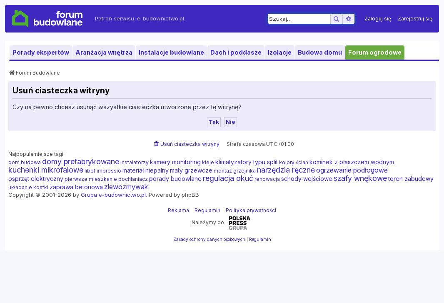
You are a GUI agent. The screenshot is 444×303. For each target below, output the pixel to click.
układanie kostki (28, 187)
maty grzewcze (191, 170)
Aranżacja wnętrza (103, 52)
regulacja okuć (228, 178)
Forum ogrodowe (375, 52)
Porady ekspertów (40, 52)
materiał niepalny (145, 170)
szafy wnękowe (360, 178)
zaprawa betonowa (76, 186)
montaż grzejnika (235, 171)
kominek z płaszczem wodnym (351, 161)
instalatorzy (134, 162)
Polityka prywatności (251, 210)
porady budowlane (175, 178)
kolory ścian (293, 162)
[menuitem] (377, 19)
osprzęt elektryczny (35, 178)
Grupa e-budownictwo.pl (113, 194)
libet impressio (103, 171)
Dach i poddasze (236, 52)
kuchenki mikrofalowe (45, 170)
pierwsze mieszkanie (91, 179)
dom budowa (24, 162)
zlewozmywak (126, 186)
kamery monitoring (175, 161)
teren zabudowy (411, 178)
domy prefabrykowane (80, 161)
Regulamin (207, 210)
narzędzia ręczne (286, 170)
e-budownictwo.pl (160, 18)
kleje (208, 162)
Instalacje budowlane (171, 52)
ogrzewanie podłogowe (352, 170)
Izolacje (280, 52)
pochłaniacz (133, 179)
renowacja (267, 179)
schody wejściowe (306, 178)
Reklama (178, 210)
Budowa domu (320, 52)
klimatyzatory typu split (246, 161)
